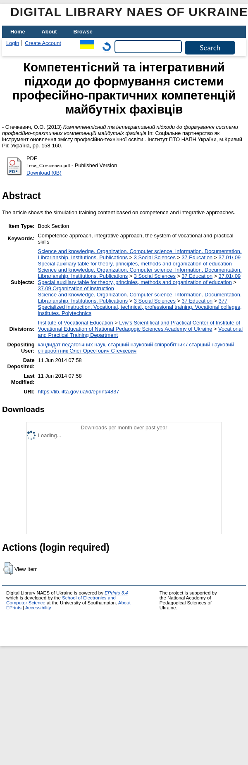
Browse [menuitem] (83, 31)
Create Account (43, 43)
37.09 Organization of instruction (76, 288)
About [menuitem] (49, 31)
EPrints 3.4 (116, 592)
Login (12, 43)
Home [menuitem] (17, 31)
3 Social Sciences (155, 257)
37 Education (196, 257)
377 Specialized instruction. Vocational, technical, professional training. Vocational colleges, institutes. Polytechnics (140, 307)
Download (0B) (44, 173)
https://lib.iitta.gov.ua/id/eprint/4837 (78, 391)
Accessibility (38, 607)
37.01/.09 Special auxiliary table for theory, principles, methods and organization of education (139, 260)
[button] (8, 568)
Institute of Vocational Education (75, 323)
